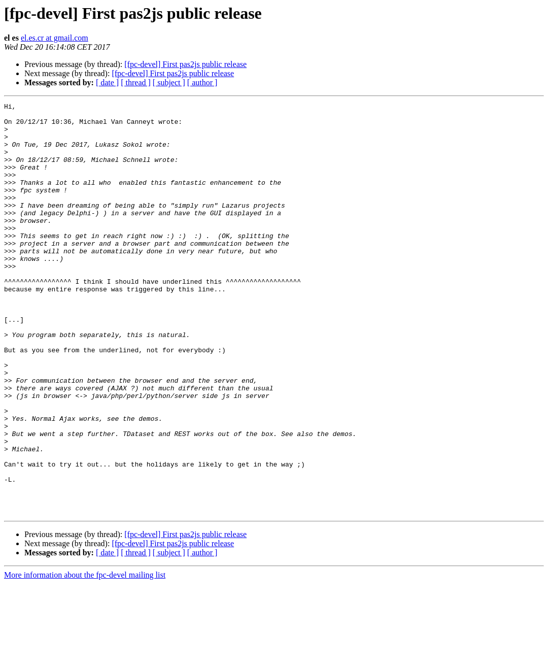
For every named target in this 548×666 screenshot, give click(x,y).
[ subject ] (169, 82)
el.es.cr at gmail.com (54, 38)
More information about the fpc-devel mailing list (84, 657)
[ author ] (202, 82)
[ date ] (107, 82)
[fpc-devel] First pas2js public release (185, 64)
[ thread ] (136, 82)
